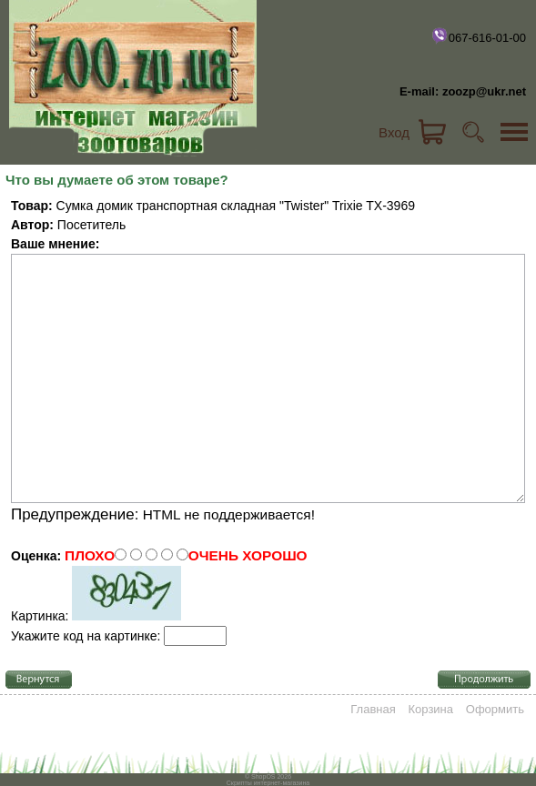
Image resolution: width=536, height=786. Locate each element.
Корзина (431, 709)
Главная (372, 709)
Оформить (495, 709)
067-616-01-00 (478, 35)
